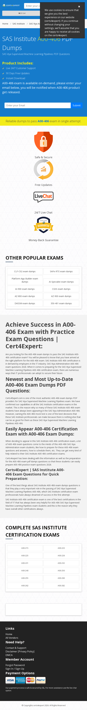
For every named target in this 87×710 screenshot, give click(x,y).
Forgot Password (15, 665)
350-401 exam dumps (61, 303)
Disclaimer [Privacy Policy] (20, 651)
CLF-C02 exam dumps (25, 271)
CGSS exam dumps (61, 289)
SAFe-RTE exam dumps (61, 271)
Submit (77, 105)
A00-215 (24, 548)
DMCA (9, 655)
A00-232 (61, 563)
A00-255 (24, 578)
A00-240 (24, 570)
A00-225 (24, 555)
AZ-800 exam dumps (25, 296)
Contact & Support (16, 647)
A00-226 (61, 555)
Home (5, 23)
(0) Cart (22, 13)
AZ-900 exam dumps (61, 296)
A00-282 (61, 585)
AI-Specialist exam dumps (61, 281)
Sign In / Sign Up (15, 668)
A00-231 (24, 563)
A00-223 (61, 548)
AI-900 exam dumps (25, 289)
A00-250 (61, 570)
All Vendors (12, 637)
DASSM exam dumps (25, 303)
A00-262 (24, 585)
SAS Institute (19, 23)
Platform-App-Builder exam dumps (25, 280)
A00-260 (61, 578)
